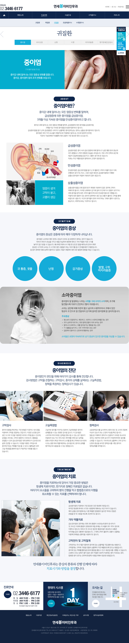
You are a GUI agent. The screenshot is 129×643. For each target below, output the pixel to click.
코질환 (37, 22)
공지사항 (86, 615)
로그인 (114, 7)
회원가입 (121, 7)
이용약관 (39, 615)
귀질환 (56, 22)
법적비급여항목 (98, 615)
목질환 (47, 22)
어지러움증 (89, 42)
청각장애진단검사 (106, 42)
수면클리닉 (80, 22)
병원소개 (28, 615)
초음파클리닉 (67, 22)
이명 (72, 42)
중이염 (22, 42)
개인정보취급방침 (52, 615)
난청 (56, 42)
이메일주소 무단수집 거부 (70, 615)
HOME (108, 7)
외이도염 (39, 42)
